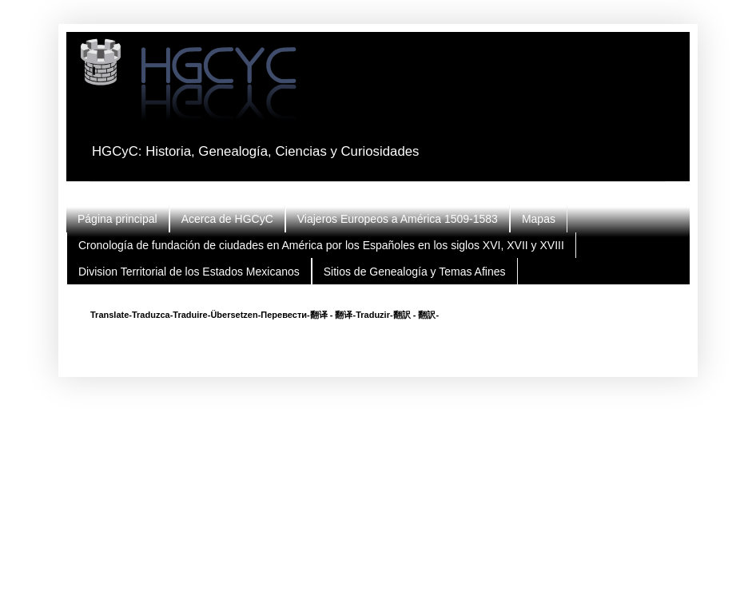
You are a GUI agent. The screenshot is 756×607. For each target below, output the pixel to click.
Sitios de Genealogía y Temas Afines (415, 271)
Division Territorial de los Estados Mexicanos (189, 271)
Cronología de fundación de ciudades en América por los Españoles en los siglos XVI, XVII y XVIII (321, 245)
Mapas (538, 218)
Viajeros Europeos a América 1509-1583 (397, 218)
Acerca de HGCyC (227, 218)
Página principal (117, 218)
